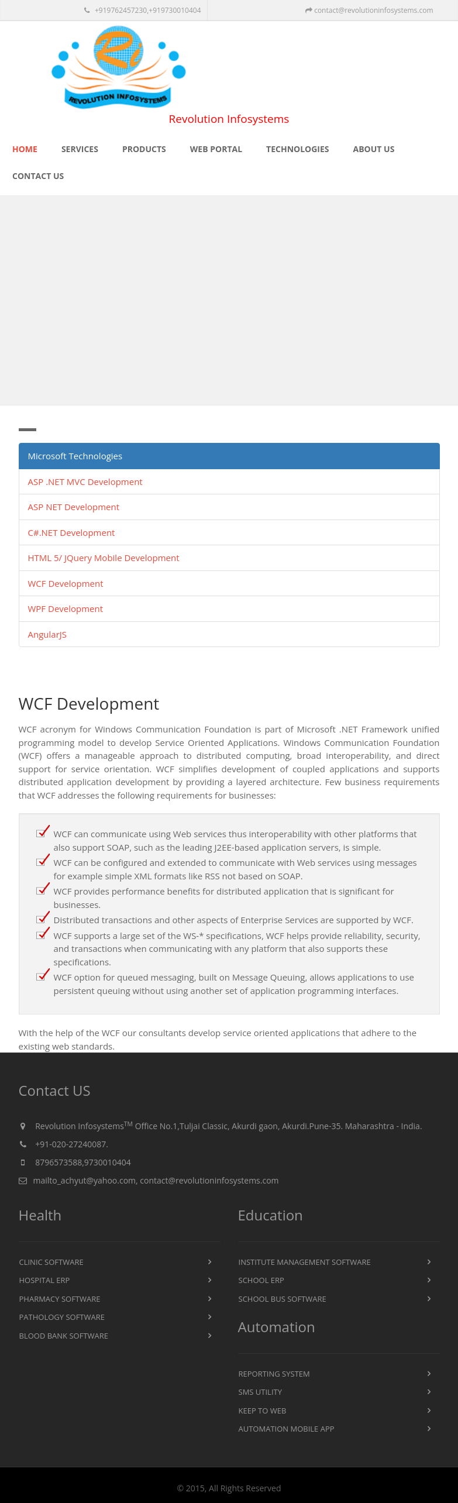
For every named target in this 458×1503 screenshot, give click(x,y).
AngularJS (47, 634)
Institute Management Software (305, 1262)
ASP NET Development (73, 507)
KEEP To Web (263, 1410)
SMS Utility (260, 1392)
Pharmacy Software (60, 1299)
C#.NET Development (71, 532)
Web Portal (216, 148)
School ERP (261, 1280)
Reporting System (274, 1373)
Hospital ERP (44, 1280)
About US (374, 148)
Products (144, 148)
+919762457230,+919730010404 (142, 10)
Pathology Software (62, 1317)
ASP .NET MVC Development (85, 481)
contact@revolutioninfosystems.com (369, 10)
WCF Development (66, 583)
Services (79, 148)
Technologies (297, 148)
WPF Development (66, 608)
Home (24, 148)
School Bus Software (282, 1299)
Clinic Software (51, 1262)
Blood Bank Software (64, 1335)
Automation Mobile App (287, 1428)
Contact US (38, 175)
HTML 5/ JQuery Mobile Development (104, 557)
